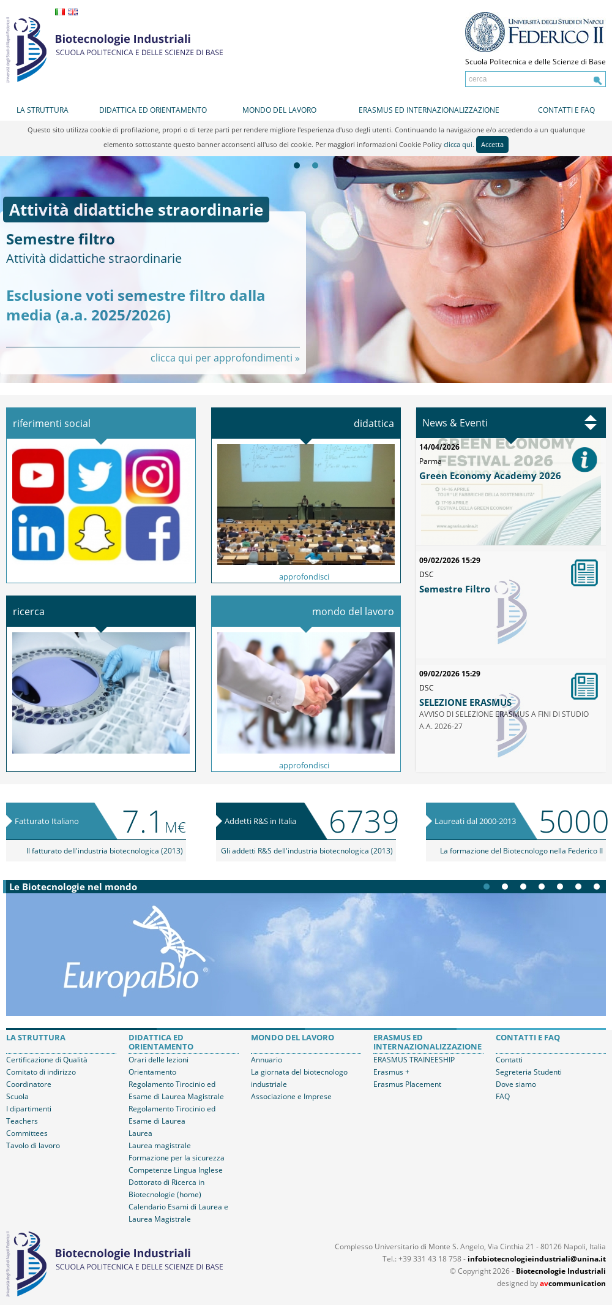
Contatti (509, 1059)
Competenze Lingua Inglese (176, 1170)
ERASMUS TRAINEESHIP (414, 1059)
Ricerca (29, 611)
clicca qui (458, 144)
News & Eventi (455, 422)
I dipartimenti (28, 1108)
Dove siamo (516, 1084)
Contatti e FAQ (566, 110)
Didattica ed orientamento (153, 110)
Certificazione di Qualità (47, 1059)
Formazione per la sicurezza (177, 1157)
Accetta (492, 144)
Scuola (17, 1096)
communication (573, 1283)
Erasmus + (391, 1072)
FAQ (503, 1096)
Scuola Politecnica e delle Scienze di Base (535, 61)
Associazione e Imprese (291, 1096)
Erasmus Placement (407, 1084)
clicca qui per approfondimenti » (225, 358)
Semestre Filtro (454, 589)
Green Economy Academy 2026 (490, 475)
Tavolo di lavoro (33, 1145)
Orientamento (152, 1072)
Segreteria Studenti (529, 1072)
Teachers (22, 1121)
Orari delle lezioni (158, 1059)
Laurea (140, 1133)
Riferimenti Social (52, 423)
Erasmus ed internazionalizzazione (429, 110)
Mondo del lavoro (279, 110)
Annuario (266, 1059)
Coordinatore (28, 1084)
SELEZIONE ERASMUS (465, 702)
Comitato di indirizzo (41, 1072)
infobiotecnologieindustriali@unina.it (537, 1259)
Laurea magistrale (160, 1145)
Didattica (374, 423)
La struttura (43, 110)
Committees (27, 1133)
